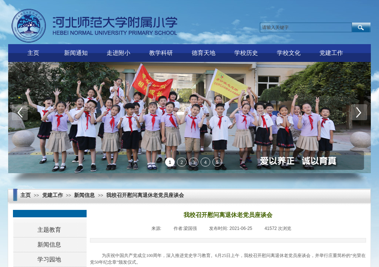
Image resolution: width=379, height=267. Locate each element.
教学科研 (161, 53)
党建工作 (331, 53)
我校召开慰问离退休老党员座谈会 (145, 195)
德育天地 (203, 53)
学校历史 (246, 53)
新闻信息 (84, 195)
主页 (33, 53)
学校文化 (289, 53)
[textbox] (306, 27)
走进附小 (118, 53)
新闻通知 (76, 53)
